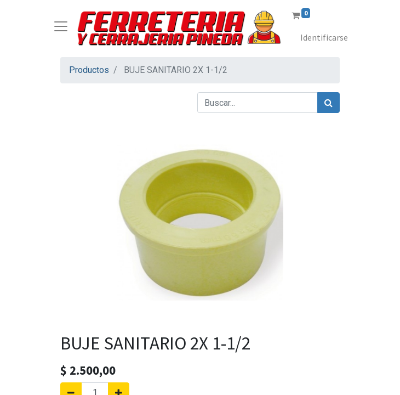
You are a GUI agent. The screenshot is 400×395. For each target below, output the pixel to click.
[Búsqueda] (328, 102)
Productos (89, 70)
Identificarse (324, 37)
